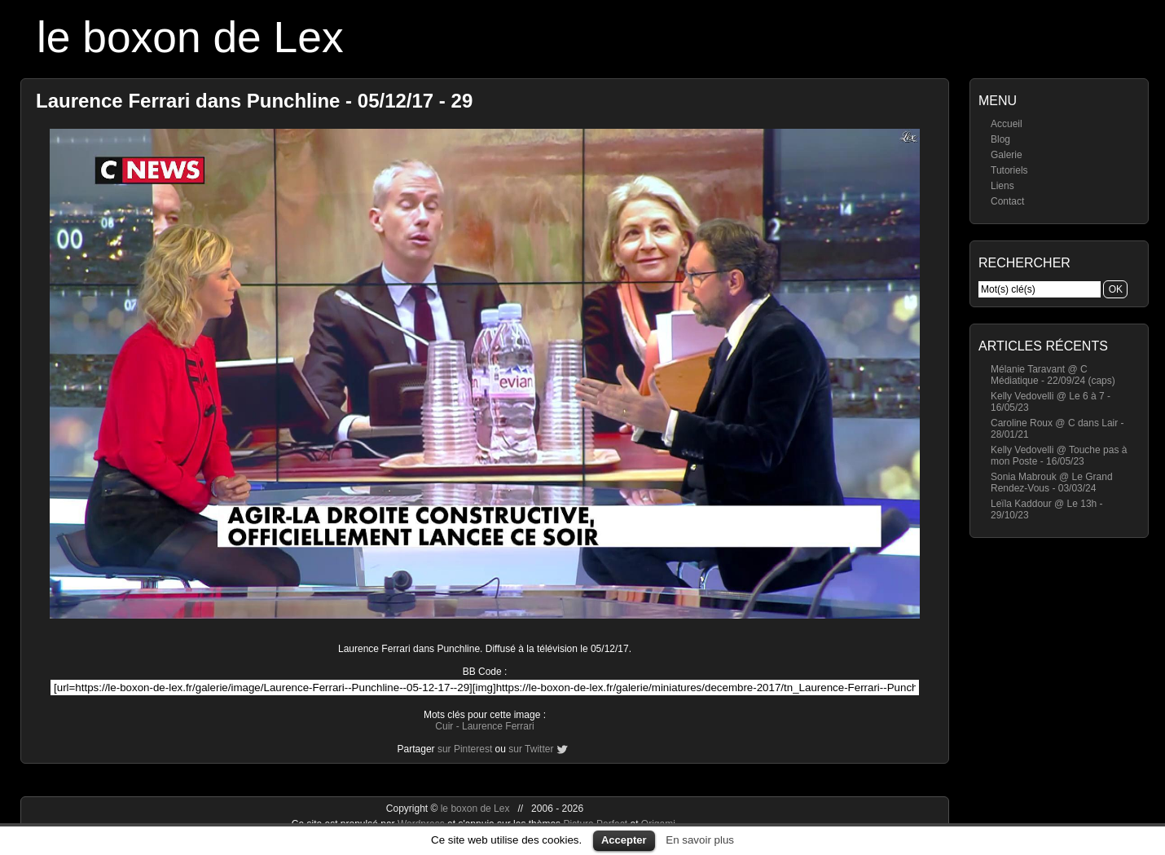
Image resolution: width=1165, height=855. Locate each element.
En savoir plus (700, 840)
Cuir (444, 726)
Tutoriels (1009, 170)
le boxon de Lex (190, 37)
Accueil (1006, 124)
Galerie (1006, 155)
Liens (1002, 186)
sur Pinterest (464, 749)
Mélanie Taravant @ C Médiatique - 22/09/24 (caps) (1053, 375)
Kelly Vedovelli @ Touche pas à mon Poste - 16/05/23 (1059, 455)
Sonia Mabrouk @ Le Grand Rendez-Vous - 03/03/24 (1052, 482)
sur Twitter (530, 749)
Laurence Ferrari (498, 726)
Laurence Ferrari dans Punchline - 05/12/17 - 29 (254, 101)
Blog (1000, 139)
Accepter (624, 840)
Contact (1007, 201)
